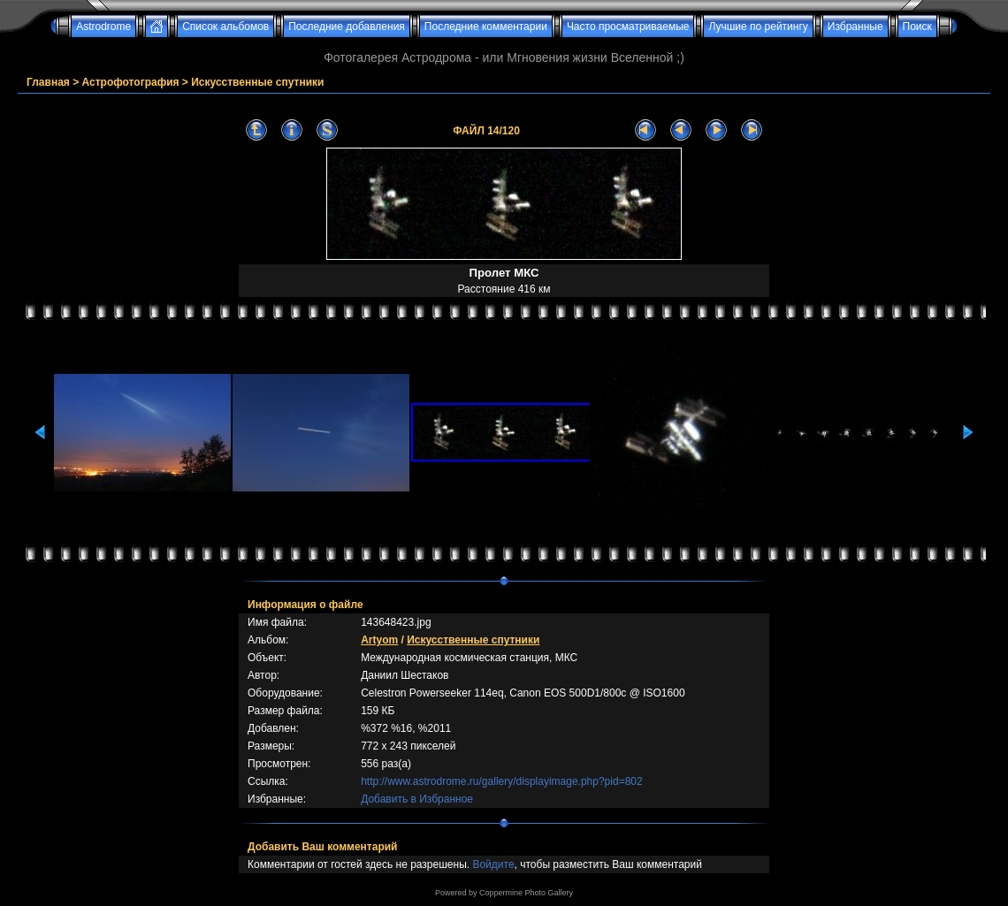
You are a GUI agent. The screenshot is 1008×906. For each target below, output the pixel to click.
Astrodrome (103, 26)
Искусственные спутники (257, 82)
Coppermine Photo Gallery (526, 892)
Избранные (855, 26)
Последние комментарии (485, 26)
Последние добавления (346, 26)
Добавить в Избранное (417, 799)
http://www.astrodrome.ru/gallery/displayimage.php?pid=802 (502, 781)
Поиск (917, 26)
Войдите (493, 864)
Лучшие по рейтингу (757, 26)
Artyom (379, 640)
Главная (48, 82)
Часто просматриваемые (628, 26)
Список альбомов (225, 26)
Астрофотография (130, 82)
